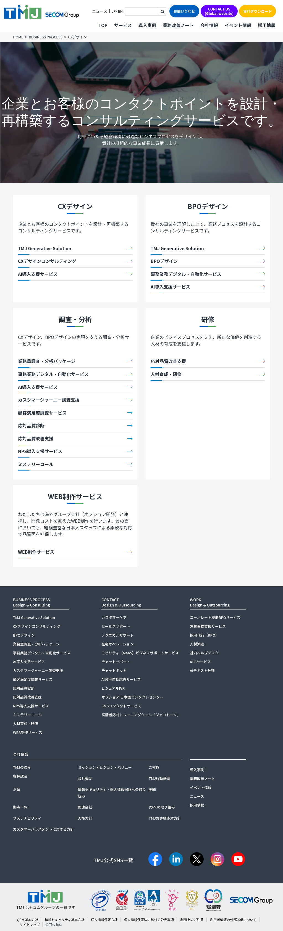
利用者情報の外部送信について (233, 919)
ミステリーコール (35, 464)
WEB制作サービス (36, 551)
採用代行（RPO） (204, 635)
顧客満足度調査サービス (42, 412)
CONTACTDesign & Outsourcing (121, 602)
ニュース (99, 11)
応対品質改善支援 (35, 438)
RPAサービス (200, 661)
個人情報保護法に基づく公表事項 (149, 919)
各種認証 (20, 776)
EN (120, 11)
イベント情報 (238, 25)
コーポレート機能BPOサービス (215, 617)
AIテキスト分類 (202, 670)
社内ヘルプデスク (204, 652)
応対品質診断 (31, 425)
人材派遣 (197, 644)
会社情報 (209, 25)
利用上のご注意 (191, 919)
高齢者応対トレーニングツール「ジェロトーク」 (140, 714)
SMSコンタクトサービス (121, 705)
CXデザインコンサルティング (47, 261)
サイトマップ (30, 924)
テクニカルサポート (117, 635)
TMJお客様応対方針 (165, 818)
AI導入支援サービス (38, 274)
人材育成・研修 (166, 374)
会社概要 (85, 778)
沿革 (16, 789)
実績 (152, 789)
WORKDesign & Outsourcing (210, 602)
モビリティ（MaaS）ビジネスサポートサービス (140, 652)
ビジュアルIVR (113, 688)
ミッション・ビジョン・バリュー (105, 767)
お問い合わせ (184, 11)
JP (114, 11)
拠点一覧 (20, 807)
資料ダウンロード (257, 11)
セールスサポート (115, 626)
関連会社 (85, 807)
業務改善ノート (178, 25)
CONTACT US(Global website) (219, 11)
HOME (18, 37)
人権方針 (85, 818)
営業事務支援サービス (208, 626)
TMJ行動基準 (159, 778)
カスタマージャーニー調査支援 (49, 399)
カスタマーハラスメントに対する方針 (43, 829)
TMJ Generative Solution (44, 248)
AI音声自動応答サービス (121, 679)
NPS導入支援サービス (40, 451)
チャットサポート (115, 661)
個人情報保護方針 (104, 919)
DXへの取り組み (162, 807)
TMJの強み (22, 767)
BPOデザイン (164, 261)
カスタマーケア (114, 617)
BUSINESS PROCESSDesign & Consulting (31, 602)
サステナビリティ (27, 818)
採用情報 (267, 25)
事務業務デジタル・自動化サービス (186, 274)
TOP (102, 25)
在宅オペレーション (117, 644)
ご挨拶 (154, 767)
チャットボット (114, 670)
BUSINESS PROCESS (45, 37)
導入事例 (147, 25)
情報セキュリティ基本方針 (64, 919)
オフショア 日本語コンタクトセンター (132, 697)
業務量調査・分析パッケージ (46, 361)
